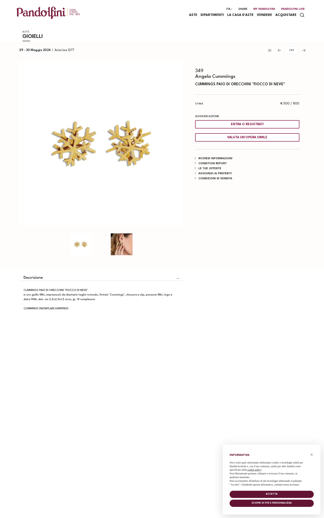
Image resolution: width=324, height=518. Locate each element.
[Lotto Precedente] (279, 50)
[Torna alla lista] (271, 50)
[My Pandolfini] (264, 9)
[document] (271, 469)
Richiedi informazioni (215, 158)
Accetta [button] (272, 494)
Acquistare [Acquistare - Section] (286, 15)
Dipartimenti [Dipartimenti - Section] (212, 15)
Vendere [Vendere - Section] (264, 15)
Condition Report (212, 163)
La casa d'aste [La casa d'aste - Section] (240, 15)
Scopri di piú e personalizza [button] (272, 503)
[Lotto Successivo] (303, 50)
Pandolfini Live (293, 9)
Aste (25, 32)
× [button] (311, 454)
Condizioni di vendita (215, 178)
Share (242, 9)
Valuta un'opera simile (247, 138)
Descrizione (33, 278)
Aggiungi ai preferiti (215, 173)
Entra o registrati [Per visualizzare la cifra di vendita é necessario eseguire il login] (247, 125)
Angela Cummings (215, 77)
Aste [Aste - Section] (193, 15)
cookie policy (254, 469)
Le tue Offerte (209, 168)
